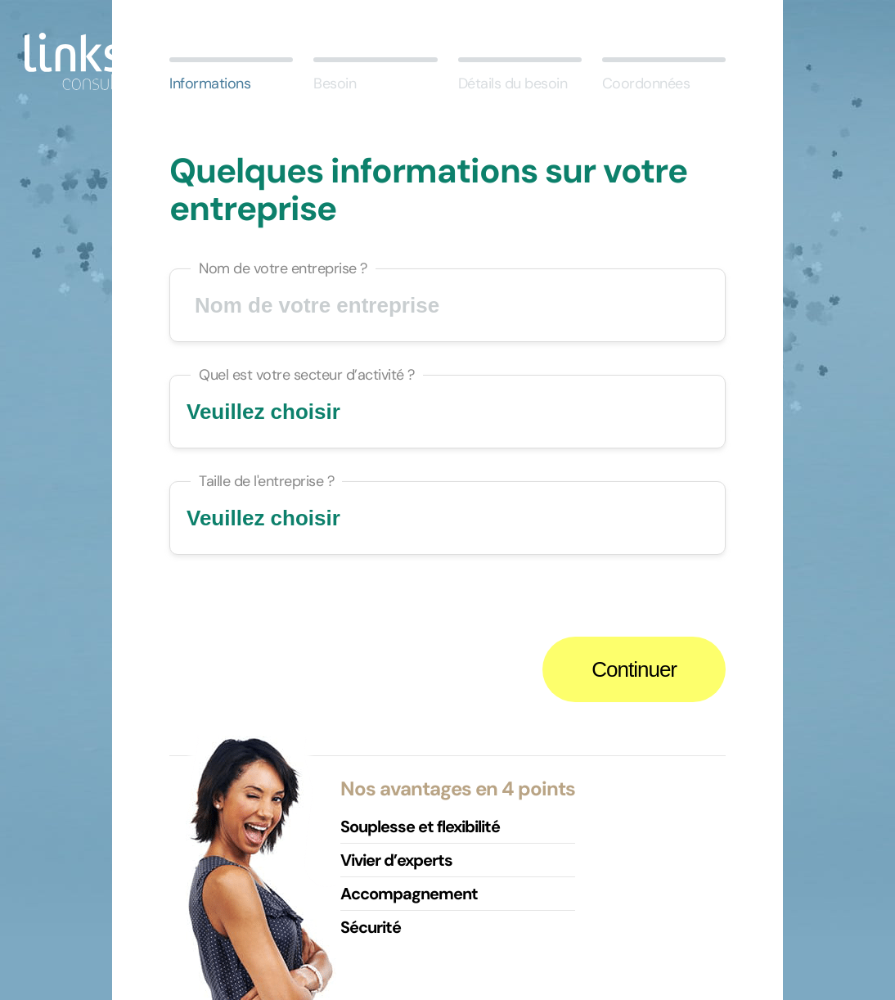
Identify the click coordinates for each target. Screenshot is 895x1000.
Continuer (634, 669)
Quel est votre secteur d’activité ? (307, 375)
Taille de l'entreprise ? (266, 481)
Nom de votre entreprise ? (283, 268)
